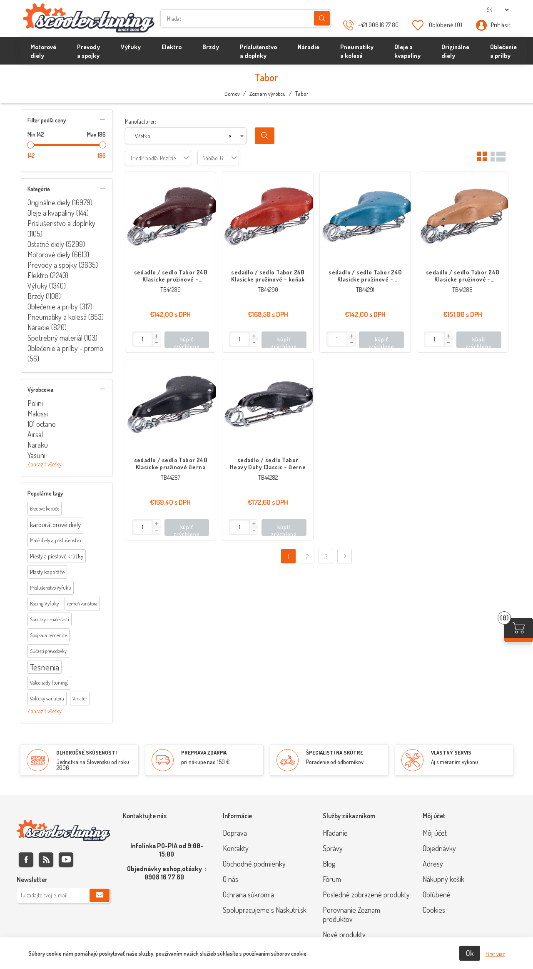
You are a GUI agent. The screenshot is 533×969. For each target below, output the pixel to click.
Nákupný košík (443, 879)
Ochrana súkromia (248, 894)
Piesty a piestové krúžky (56, 556)
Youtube (66, 859)
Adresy (433, 863)
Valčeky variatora (47, 698)
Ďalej (344, 556)
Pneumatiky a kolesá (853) (65, 316)
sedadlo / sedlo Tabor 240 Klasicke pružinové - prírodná (462, 276)
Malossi (37, 413)
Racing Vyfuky (44, 603)
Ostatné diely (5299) (56, 244)
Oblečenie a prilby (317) (59, 306)
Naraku (37, 444)
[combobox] (186, 135)
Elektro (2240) (47, 275)
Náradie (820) (47, 327)
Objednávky (439, 848)
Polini (35, 403)
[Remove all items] (230, 136)
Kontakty (236, 848)
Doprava (235, 832)
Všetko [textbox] (142, 135)
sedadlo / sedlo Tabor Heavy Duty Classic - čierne (268, 463)
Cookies (434, 909)
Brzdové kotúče (44, 509)
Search (264, 135)
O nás (230, 879)
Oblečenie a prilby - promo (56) (65, 353)
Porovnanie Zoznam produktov (351, 914)
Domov (232, 93)
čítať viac (495, 953)
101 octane (41, 423)
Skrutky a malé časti (49, 619)
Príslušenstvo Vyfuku (50, 588)
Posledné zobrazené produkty (366, 894)
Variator (79, 698)
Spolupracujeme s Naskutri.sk (264, 909)
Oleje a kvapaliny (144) (58, 212)
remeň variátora (82, 603)
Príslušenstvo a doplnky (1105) (61, 228)
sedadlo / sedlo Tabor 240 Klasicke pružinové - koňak (267, 276)
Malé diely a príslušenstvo (55, 540)
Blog (329, 863)
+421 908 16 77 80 (378, 25)
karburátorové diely (55, 524)
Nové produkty (344, 934)
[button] (156, 336)
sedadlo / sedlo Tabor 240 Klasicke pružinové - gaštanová (170, 276)
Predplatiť (100, 895)
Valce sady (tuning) (49, 682)
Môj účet (435, 832)
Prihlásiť (500, 25)
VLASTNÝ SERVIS (451, 752)
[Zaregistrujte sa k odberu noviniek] (63, 895)
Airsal (35, 434)
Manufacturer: (140, 121)
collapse (102, 119)
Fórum (332, 879)
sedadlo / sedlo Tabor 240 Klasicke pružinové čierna (170, 463)
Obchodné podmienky (254, 863)
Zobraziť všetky (44, 464)
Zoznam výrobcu (267, 93)
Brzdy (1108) (44, 296)
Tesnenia (44, 667)
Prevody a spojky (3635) (62, 264)
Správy (333, 848)
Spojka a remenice (48, 635)
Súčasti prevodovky (48, 651)
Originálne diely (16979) (59, 202)
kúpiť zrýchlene (186, 342)
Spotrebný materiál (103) (62, 337)
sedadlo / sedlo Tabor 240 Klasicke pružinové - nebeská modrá (365, 276)
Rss (46, 859)
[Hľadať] (245, 18)
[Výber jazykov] (497, 10)
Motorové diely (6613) (58, 254)
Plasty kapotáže (47, 571)
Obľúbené (437, 894)
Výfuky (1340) (46, 285)
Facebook (26, 859)
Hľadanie (322, 18)
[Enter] (142, 339)
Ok (469, 953)
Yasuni (36, 455)
